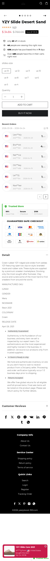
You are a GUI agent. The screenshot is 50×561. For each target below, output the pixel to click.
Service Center (25, 452)
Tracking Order (25, 494)
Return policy (25, 463)
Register (25, 489)
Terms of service (25, 467)
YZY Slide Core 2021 (25, 547)
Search (25, 480)
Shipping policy (25, 458)
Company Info (25, 435)
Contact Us (25, 445)
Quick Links (25, 474)
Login (25, 485)
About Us (25, 441)
